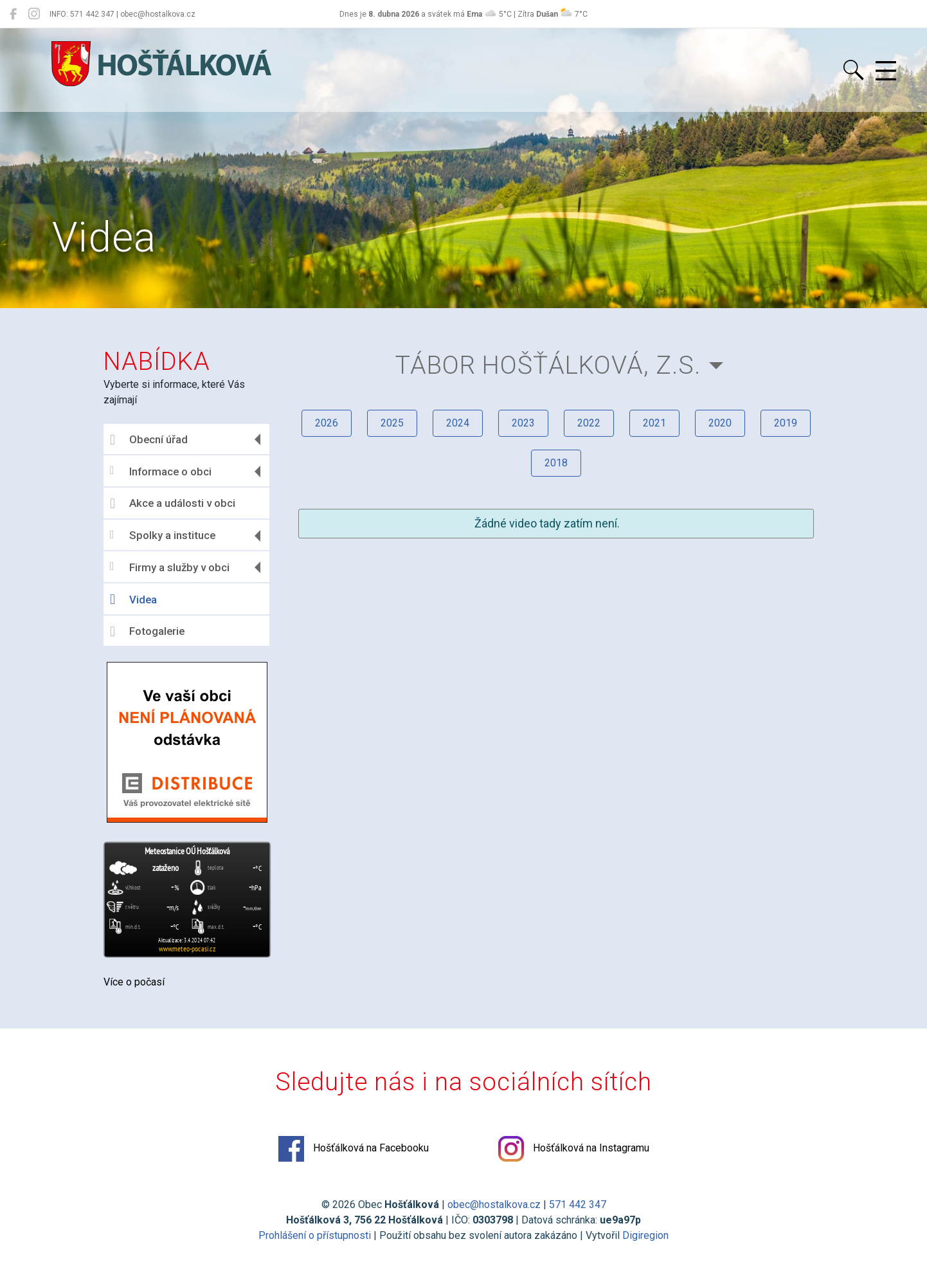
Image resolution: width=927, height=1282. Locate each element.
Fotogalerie (147, 632)
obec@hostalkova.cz (494, 1204)
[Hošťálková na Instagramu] (34, 14)
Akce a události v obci (172, 504)
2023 (523, 423)
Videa (133, 599)
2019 (785, 423)
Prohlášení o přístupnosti (314, 1235)
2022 (588, 423)
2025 (392, 423)
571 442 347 (577, 1204)
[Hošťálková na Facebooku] (13, 14)
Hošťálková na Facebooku (353, 1149)
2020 (720, 423)
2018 (556, 463)
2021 (654, 423)
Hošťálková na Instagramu (573, 1149)
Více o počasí (134, 982)
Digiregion (645, 1235)
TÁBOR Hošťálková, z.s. (548, 365)
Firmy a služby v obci (170, 567)
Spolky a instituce (162, 535)
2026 (326, 423)
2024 (457, 423)
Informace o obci (161, 471)
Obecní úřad (149, 440)
